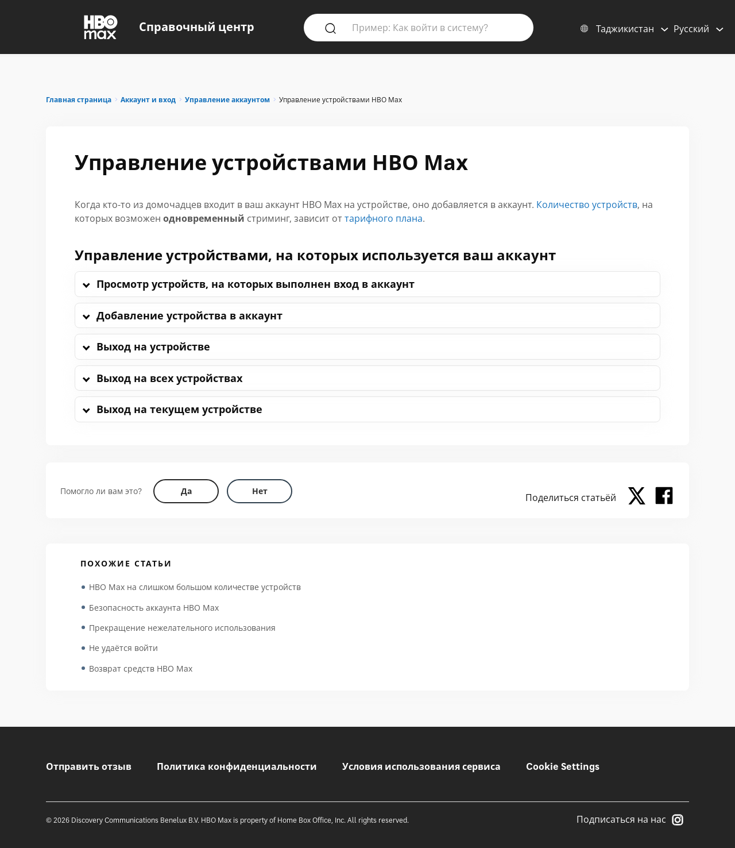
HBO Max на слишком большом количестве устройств (195, 586)
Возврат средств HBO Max (140, 669)
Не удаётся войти (123, 648)
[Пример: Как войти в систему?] (435, 27)
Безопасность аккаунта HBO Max (154, 607)
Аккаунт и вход (148, 100)
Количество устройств (586, 204)
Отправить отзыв (88, 766)
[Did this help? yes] (186, 491)
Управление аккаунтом (227, 100)
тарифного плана (384, 218)
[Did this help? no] (259, 491)
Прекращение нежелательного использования (182, 628)
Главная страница (78, 100)
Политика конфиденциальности (237, 766)
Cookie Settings (562, 766)
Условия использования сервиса (421, 766)
